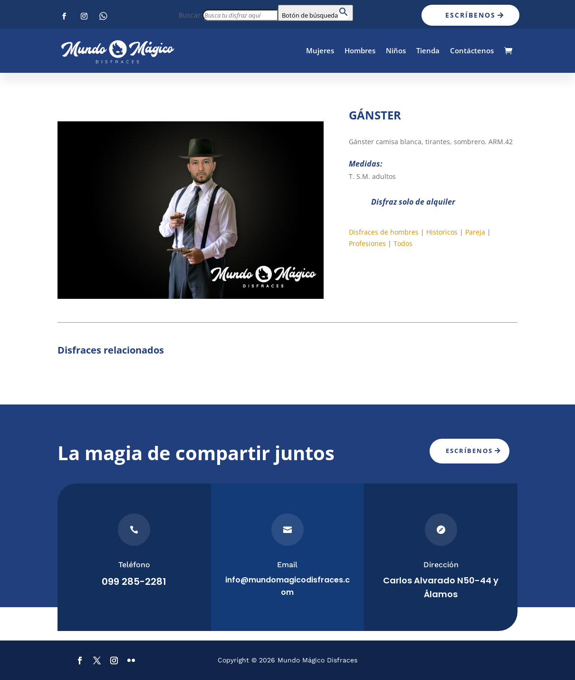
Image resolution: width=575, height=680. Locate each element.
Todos (402, 243)
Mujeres (320, 50)
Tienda (428, 50)
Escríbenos (470, 15)
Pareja (475, 232)
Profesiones (367, 243)
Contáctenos (472, 50)
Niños (396, 50)
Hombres (360, 50)
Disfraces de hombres (384, 232)
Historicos (442, 232)
